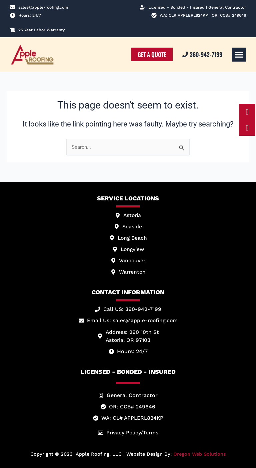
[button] (239, 55)
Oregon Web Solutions (199, 454)
